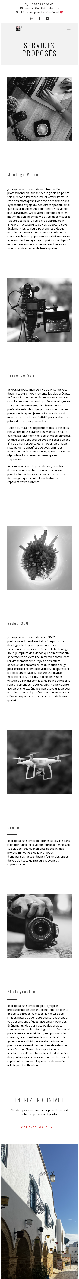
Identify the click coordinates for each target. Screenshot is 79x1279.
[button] (68, 28)
